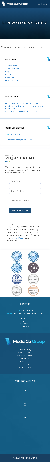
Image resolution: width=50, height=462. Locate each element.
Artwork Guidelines (25, 356)
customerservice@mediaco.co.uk (20, 140)
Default (8, 74)
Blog (7, 71)
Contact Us (25, 361)
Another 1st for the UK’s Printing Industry (22, 111)
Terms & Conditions (25, 353)
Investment (10, 77)
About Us (25, 358)
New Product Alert (13, 80)
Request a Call (20, 210)
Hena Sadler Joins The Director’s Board (22, 103)
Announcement (12, 69)
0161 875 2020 (15, 134)
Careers (25, 364)
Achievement (11, 66)
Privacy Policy (17, 238)
